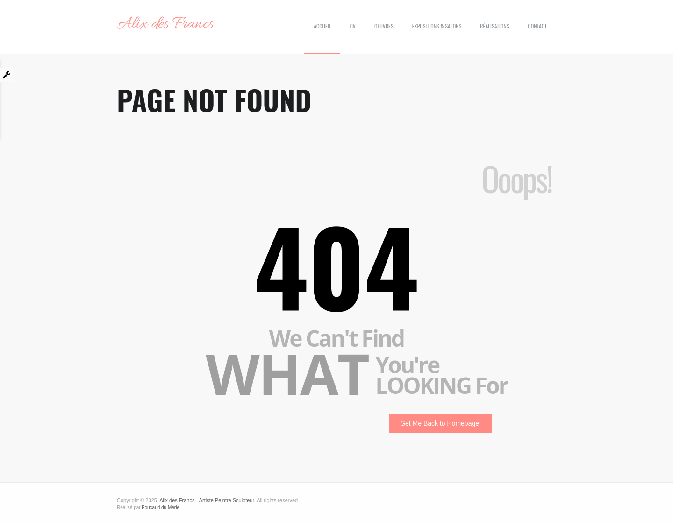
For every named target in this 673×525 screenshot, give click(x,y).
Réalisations (494, 26)
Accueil (322, 26)
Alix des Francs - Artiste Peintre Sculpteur (206, 500)
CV (353, 26)
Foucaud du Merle (160, 507)
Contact (537, 26)
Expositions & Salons (436, 26)
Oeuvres (384, 26)
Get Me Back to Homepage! (440, 423)
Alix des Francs (165, 24)
